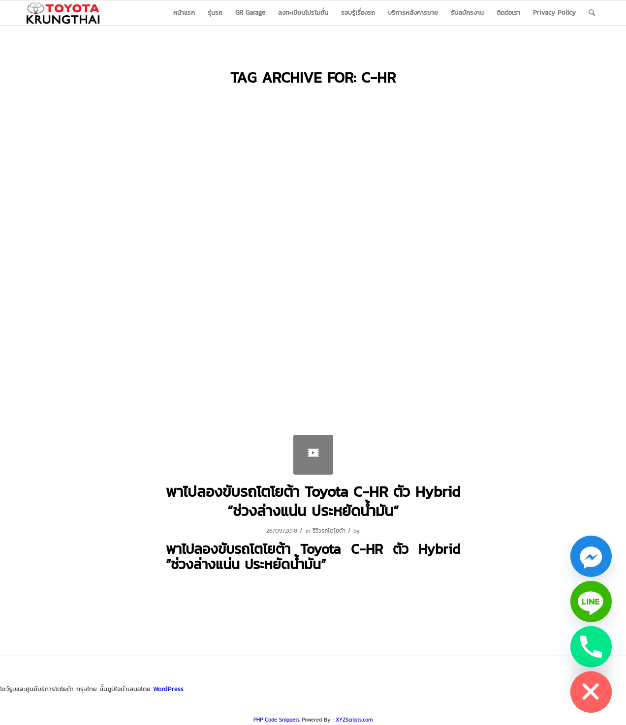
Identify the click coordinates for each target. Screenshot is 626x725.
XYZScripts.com (354, 720)
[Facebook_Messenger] (591, 556)
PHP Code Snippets (276, 720)
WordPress (168, 689)
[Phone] (591, 646)
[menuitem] (184, 12)
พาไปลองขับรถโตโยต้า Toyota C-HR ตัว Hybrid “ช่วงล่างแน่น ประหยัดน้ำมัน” (313, 501)
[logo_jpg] (63, 12)
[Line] (591, 601)
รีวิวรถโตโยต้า (329, 530)
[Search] (591, 12)
